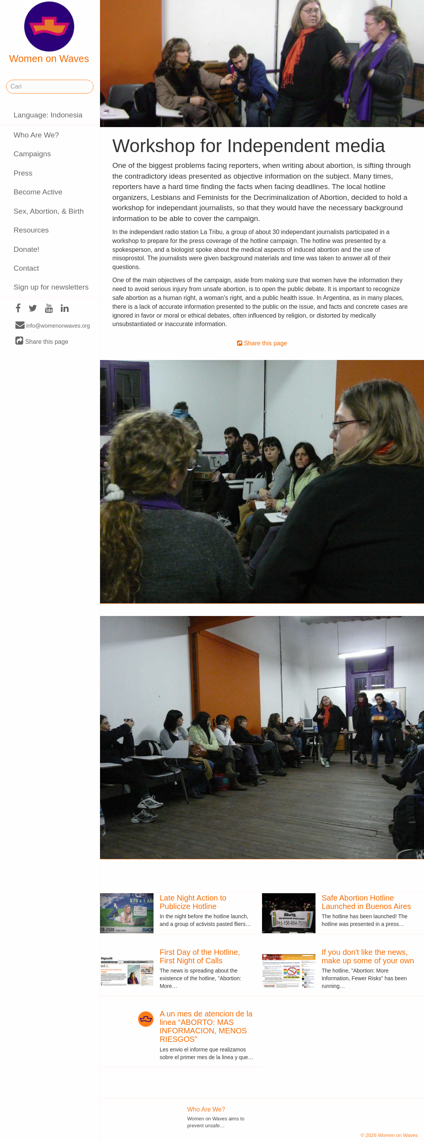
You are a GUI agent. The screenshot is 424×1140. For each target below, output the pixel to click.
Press (22, 173)
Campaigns (32, 154)
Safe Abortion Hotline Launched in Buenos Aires (366, 902)
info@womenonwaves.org (52, 325)
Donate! (26, 249)
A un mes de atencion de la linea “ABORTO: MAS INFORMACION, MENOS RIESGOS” (206, 1026)
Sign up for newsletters (50, 287)
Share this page (41, 341)
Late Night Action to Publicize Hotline (193, 902)
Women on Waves (49, 33)
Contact (26, 268)
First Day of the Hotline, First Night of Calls (200, 956)
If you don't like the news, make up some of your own (368, 956)
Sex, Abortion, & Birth (48, 211)
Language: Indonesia (47, 115)
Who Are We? (36, 135)
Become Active (37, 192)
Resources (31, 230)
